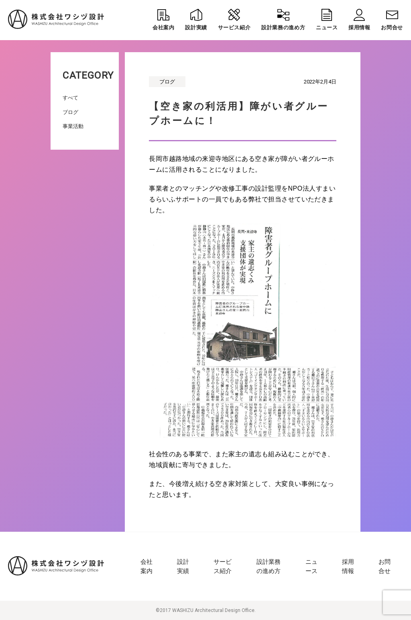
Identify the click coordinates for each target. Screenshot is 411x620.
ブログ (70, 112)
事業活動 (73, 126)
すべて (70, 98)
